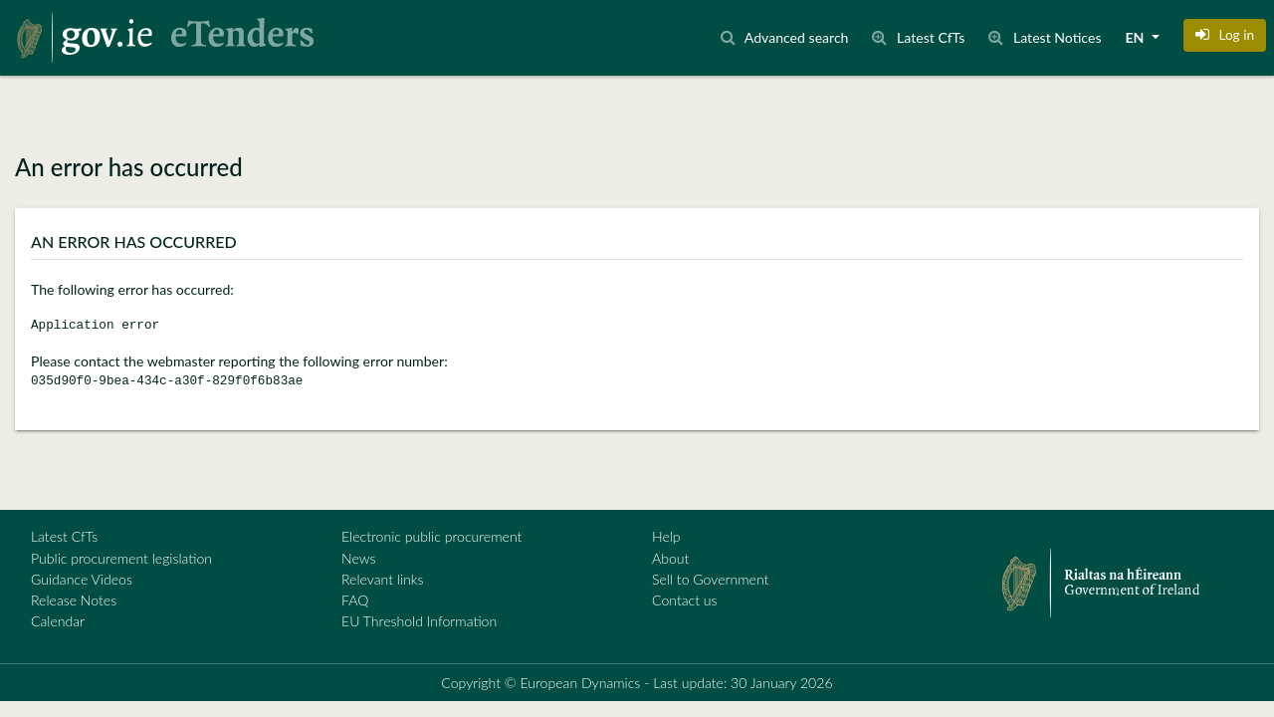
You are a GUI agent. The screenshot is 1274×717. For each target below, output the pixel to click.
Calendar (58, 620)
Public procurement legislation (121, 558)
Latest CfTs (64, 536)
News (358, 558)
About (670, 558)
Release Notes (73, 600)
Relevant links (382, 579)
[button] (1224, 35)
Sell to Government (710, 579)
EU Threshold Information (419, 620)
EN (1137, 37)
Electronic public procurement (431, 536)
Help (666, 536)
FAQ (354, 600)
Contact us (685, 600)
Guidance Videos (81, 579)
